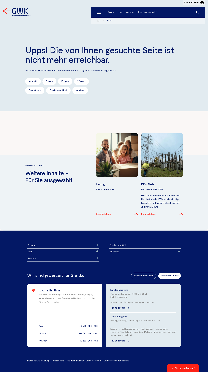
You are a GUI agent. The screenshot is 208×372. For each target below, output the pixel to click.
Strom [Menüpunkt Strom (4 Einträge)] (110, 12)
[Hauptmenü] (99, 12)
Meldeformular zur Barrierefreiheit (84, 361)
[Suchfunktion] (197, 12)
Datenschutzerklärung (38, 361)
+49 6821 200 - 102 (88, 341)
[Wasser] (63, 258)
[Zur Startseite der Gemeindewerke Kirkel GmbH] (17, 12)
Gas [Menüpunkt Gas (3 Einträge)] (119, 12)
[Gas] (63, 252)
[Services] (145, 252)
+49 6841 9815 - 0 (119, 308)
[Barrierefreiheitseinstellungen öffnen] (194, 2)
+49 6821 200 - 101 (88, 333)
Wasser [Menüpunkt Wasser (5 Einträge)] (130, 12)
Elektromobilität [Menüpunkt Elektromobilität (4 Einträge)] (147, 12)
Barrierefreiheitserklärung (116, 361)
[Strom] (63, 245)
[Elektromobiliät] (145, 245)
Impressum (58, 361)
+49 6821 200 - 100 (88, 326)
